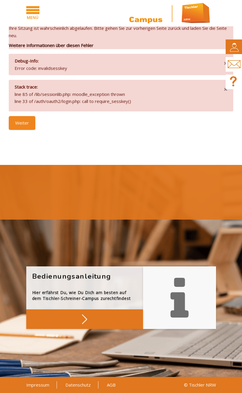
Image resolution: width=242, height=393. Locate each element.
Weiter (22, 123)
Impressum (37, 385)
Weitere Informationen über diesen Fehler (51, 45)
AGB (111, 385)
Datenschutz (78, 385)
